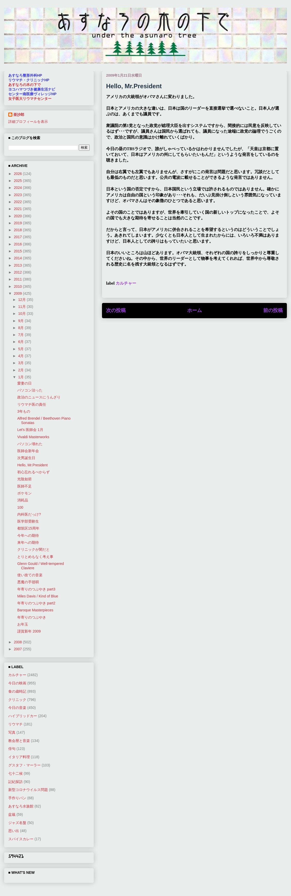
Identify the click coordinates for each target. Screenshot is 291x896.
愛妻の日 (24, 383)
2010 (18, 286)
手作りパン (17, 798)
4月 (21, 356)
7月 (21, 335)
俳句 (11, 749)
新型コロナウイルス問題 (28, 790)
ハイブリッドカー (22, 716)
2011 (18, 279)
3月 (21, 363)
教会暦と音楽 (19, 741)
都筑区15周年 (28, 528)
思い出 (13, 831)
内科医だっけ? (29, 514)
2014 (18, 258)
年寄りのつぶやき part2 (36, 603)
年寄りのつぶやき (31, 617)
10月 (22, 313)
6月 (21, 342)
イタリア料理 (19, 757)
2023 (18, 195)
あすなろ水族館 (20, 806)
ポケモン (24, 493)
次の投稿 (116, 310)
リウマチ (15, 724)
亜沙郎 (18, 115)
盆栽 (11, 814)
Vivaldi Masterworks (33, 437)
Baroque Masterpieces (35, 610)
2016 (18, 244)
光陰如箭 (24, 479)
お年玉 (22, 624)
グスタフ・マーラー (24, 765)
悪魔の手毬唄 (28, 582)
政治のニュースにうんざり (39, 397)
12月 (22, 300)
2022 (18, 202)
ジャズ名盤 (17, 823)
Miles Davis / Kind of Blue (37, 596)
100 (20, 507)
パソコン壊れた (29, 444)
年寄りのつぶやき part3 (36, 589)
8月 (21, 328)
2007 (18, 649)
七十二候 (15, 773)
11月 (22, 307)
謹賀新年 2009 (29, 631)
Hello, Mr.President (32, 465)
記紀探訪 (15, 782)
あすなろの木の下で (24, 85)
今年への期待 (28, 535)
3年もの (23, 411)
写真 (11, 732)
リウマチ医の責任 (31, 404)
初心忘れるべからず (33, 472)
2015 (18, 251)
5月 (21, 349)
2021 (18, 209)
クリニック (17, 700)
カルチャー (126, 283)
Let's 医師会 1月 (30, 430)
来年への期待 (28, 542)
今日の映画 (17, 683)
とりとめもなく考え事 (35, 557)
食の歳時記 (17, 691)
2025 (18, 181)
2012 (18, 272)
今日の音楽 (17, 708)
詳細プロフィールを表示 (28, 121)
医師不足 (24, 486)
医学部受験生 (28, 521)
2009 (18, 293)
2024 (18, 188)
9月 (21, 321)
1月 (21, 377)
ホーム (194, 310)
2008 (18, 642)
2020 (18, 216)
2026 (18, 174)
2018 (18, 230)
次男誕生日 (26, 458)
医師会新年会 (28, 451)
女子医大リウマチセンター (30, 99)
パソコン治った (29, 390)
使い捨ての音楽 (29, 575)
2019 (18, 223)
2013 (18, 265)
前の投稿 (273, 310)
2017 (18, 237)
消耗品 (22, 500)
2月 (21, 370)
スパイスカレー (20, 839)
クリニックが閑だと (33, 549)
